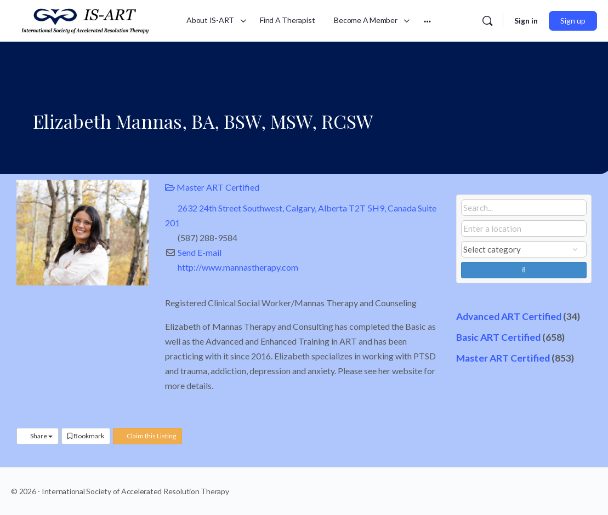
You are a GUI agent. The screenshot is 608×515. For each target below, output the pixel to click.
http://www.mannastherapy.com (238, 267)
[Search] (487, 20)
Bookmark (85, 436)
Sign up (573, 20)
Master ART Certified (212, 187)
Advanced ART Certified (508, 316)
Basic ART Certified (498, 337)
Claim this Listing (147, 436)
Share (37, 436)
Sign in (526, 20)
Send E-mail (199, 252)
